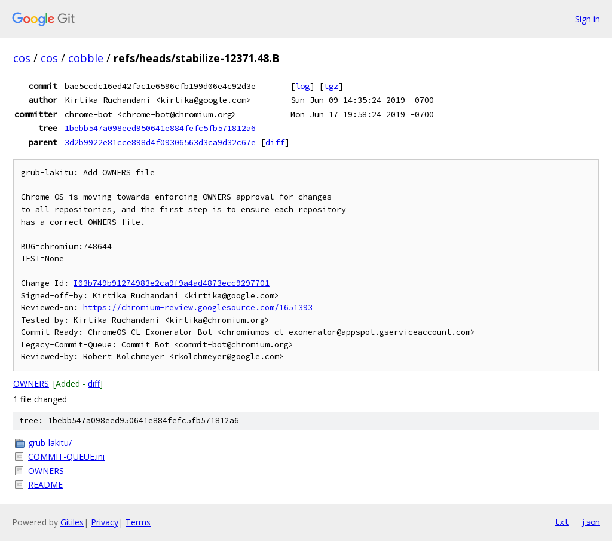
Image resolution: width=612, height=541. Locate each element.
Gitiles (72, 522)
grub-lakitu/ (50, 442)
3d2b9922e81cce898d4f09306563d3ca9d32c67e (160, 142)
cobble (85, 58)
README (45, 484)
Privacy (104, 522)
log (302, 86)
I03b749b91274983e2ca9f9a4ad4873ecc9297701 (172, 283)
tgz (331, 86)
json (590, 521)
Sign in (587, 19)
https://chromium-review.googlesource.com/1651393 (198, 307)
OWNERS (31, 383)
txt (562, 521)
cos (21, 58)
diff (274, 142)
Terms (138, 522)
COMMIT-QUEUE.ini (66, 456)
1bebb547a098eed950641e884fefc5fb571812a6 (160, 128)
